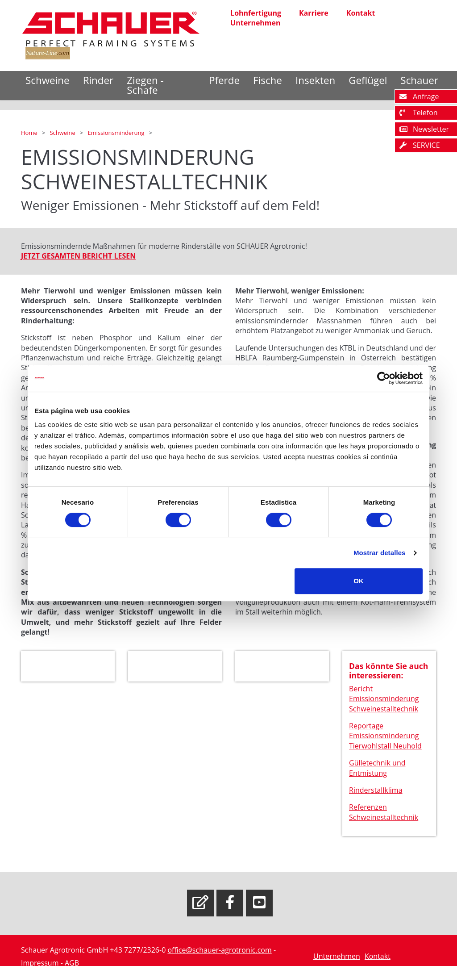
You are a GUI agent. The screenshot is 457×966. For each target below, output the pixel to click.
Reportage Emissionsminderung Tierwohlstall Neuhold (385, 737)
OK (358, 581)
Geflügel (368, 80)
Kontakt (360, 13)
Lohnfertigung (255, 13)
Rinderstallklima (376, 791)
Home (30, 133)
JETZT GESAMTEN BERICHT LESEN (78, 258)
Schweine (47, 80)
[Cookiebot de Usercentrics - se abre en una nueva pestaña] (384, 378)
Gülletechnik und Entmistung (377, 769)
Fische (267, 80)
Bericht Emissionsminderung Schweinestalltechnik (384, 700)
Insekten (315, 80)
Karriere (313, 13)
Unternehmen (255, 23)
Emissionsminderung (116, 133)
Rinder (98, 80)
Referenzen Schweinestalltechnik (383, 814)
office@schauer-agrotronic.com (219, 950)
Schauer (419, 80)
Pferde (224, 80)
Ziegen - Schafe (145, 85)
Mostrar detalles (379, 552)
